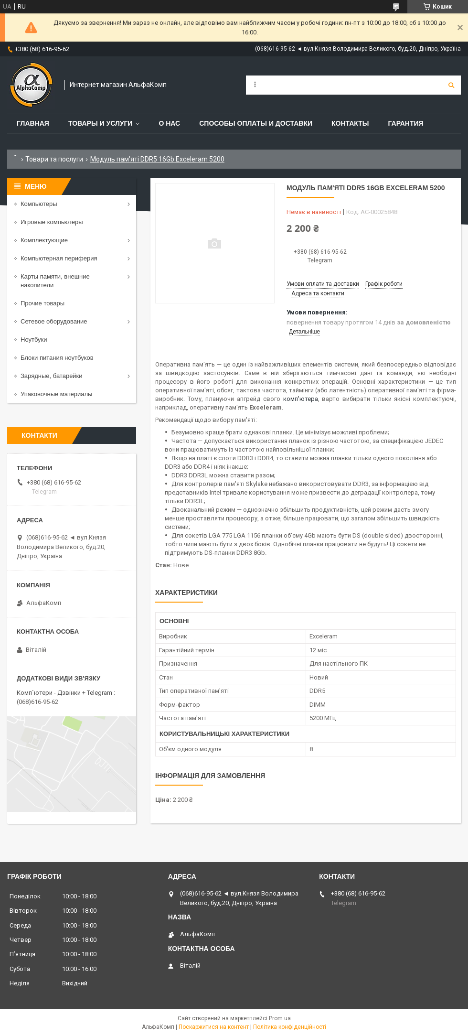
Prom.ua (280, 1018)
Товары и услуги (100, 123)
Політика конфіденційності (289, 1027)
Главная (33, 123)
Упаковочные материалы (56, 394)
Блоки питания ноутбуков (57, 357)
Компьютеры (39, 203)
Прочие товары (42, 303)
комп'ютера (300, 398)
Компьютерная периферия (59, 258)
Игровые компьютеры (52, 222)
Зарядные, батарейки (52, 375)
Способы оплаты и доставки (255, 123)
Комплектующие (44, 240)
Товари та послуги (54, 159)
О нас (169, 123)
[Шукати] (451, 85)
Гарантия (405, 123)
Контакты (350, 123)
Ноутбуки (34, 339)
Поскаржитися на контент (214, 1027)
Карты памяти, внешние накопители (55, 281)
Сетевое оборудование (54, 321)
